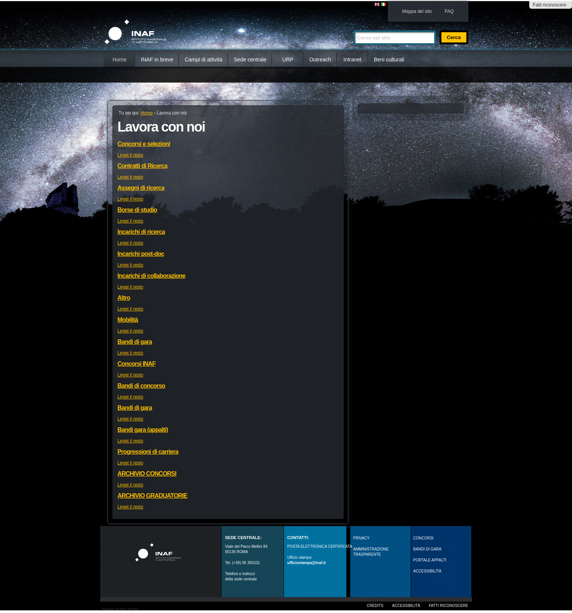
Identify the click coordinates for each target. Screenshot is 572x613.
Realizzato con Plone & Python (120, 609)
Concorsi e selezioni (143, 144)
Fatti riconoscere (549, 5)
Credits (375, 606)
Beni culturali (389, 59)
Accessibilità (406, 606)
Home (119, 59)
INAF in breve (157, 59)
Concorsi (423, 538)
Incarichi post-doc (140, 254)
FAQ (449, 11)
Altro (123, 298)
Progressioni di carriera (147, 451)
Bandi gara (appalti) (142, 429)
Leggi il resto (130, 155)
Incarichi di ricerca (141, 232)
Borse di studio (137, 210)
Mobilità (127, 320)
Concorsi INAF (136, 364)
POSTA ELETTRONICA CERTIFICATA (319, 546)
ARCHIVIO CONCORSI (146, 473)
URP (288, 59)
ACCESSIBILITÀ (427, 571)
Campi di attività (204, 59)
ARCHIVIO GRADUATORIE (152, 495)
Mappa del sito (417, 11)
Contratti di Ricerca (142, 166)
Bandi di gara (134, 342)
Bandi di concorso (141, 386)
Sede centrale (250, 59)
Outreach (320, 59)
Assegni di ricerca (140, 188)
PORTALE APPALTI (430, 560)
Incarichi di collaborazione (151, 276)
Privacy (361, 538)
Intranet (352, 59)
